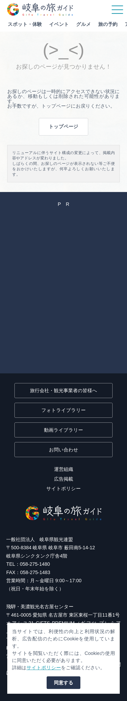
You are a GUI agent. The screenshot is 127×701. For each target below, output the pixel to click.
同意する (63, 682)
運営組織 (63, 469)
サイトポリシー (63, 488)
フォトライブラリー (63, 410)
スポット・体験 (29, 24)
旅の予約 (112, 24)
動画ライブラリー (63, 430)
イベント (63, 24)
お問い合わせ (63, 449)
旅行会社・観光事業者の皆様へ (63, 390)
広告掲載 (63, 479)
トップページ (63, 126)
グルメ (87, 24)
